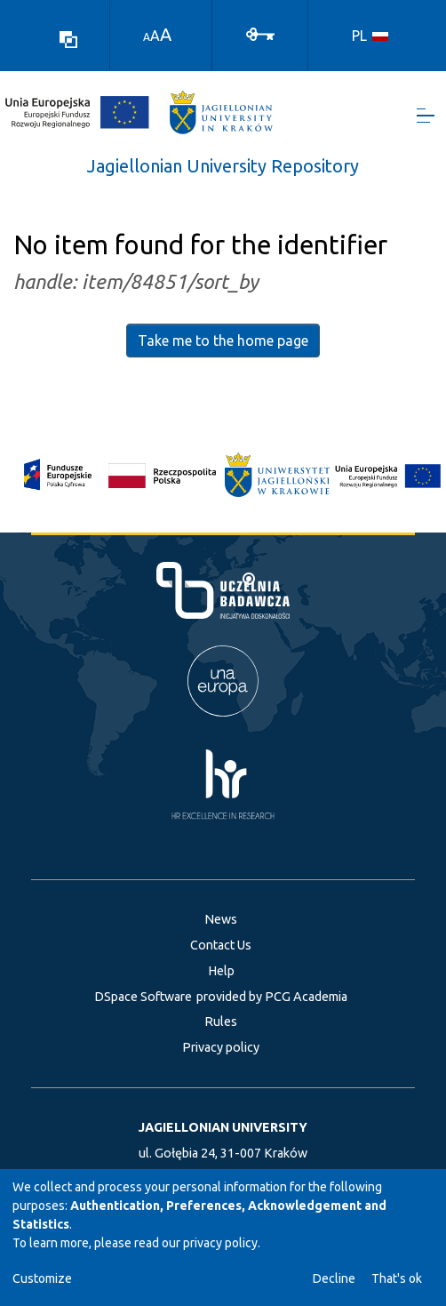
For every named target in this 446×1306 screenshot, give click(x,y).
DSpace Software (143, 997)
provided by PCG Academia (271, 997)
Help (221, 971)
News (220, 919)
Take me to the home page (223, 341)
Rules (220, 1021)
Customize (42, 1278)
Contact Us (220, 945)
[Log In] (260, 33)
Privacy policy (220, 1047)
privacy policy (220, 1243)
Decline (334, 1278)
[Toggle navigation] (425, 116)
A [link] (146, 37)
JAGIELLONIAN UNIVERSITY (223, 1127)
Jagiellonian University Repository (223, 166)
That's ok (396, 1278)
